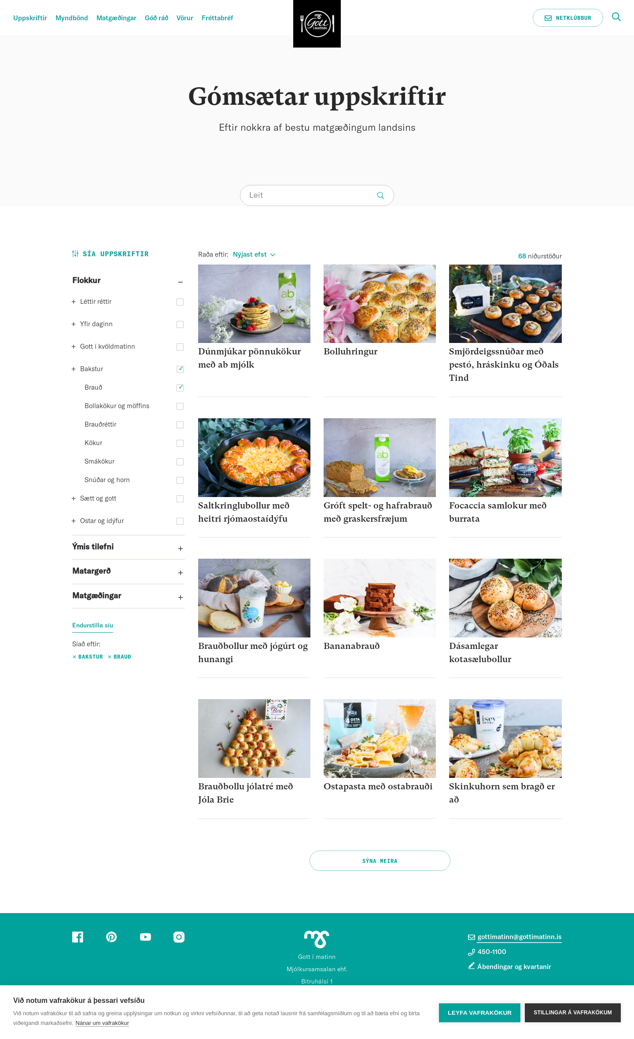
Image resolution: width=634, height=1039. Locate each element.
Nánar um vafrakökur (102, 1023)
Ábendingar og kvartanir (514, 967)
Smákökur (99, 461)
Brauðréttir (100, 424)
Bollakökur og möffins (117, 406)
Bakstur (91, 369)
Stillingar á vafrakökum (573, 1012)
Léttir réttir (95, 301)
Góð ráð (156, 18)
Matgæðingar (116, 18)
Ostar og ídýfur (102, 521)
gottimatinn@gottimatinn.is (515, 937)
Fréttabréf (217, 18)
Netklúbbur (568, 18)
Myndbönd (71, 18)
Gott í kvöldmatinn (107, 346)
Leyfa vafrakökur (480, 1012)
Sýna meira (380, 861)
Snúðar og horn (107, 480)
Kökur (93, 443)
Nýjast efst (250, 254)
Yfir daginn (96, 324)
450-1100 (487, 952)
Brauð (93, 387)
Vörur (185, 18)
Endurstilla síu (92, 626)
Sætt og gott (98, 498)
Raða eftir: (213, 254)
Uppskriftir (30, 18)
